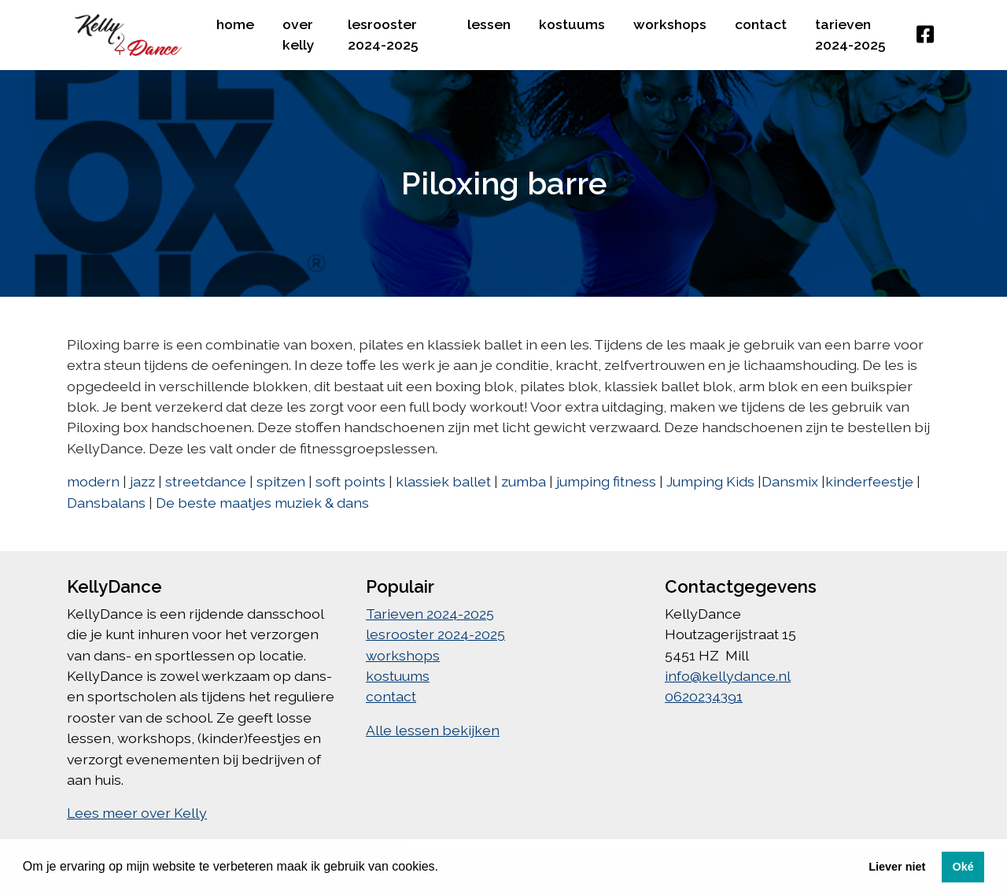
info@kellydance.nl (728, 676)
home (235, 24)
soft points (350, 481)
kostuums (572, 24)
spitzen (280, 481)
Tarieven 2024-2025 (850, 34)
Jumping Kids (710, 481)
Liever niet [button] (897, 866)
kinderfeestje (869, 481)
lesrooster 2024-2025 (383, 34)
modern (93, 481)
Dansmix (790, 481)
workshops (669, 24)
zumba (523, 481)
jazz (142, 481)
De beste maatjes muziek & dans (262, 502)
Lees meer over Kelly (137, 812)
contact (761, 24)
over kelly (298, 34)
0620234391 (704, 696)
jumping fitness (606, 481)
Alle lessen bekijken (433, 730)
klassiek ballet (443, 481)
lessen (489, 24)
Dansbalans (106, 502)
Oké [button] (962, 866)
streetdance (205, 481)
